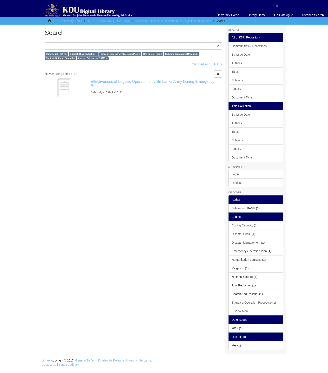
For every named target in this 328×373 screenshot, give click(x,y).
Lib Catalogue (283, 15)
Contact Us (49, 364)
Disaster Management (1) (248, 242)
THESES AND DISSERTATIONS (108, 21)
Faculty (236, 89)
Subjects (237, 80)
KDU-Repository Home (67, 21)
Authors (237, 63)
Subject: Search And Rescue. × (181, 54)
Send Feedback (69, 364)
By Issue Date (241, 54)
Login (235, 174)
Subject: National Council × (60, 58)
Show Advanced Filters (207, 64)
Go (217, 46)
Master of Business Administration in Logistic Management (173, 21)
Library (46, 360)
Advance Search (312, 15)
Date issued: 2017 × (56, 54)
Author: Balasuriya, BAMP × (92, 58)
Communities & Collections (249, 46)
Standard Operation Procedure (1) (254, 302)
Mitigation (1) (240, 268)
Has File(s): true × (152, 54)
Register (237, 182)
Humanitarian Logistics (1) (249, 259)
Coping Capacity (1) (245, 225)
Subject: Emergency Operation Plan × (120, 54)
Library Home (256, 15)
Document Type (242, 97)
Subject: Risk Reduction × (83, 54)
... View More (240, 311)
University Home (228, 15)
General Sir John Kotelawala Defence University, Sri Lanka (113, 360)
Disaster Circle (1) (243, 234)
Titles (235, 71)
